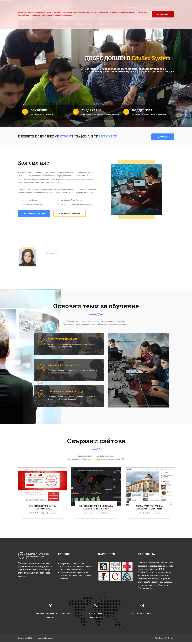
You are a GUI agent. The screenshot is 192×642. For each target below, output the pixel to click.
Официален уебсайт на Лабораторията (43, 507)
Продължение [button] (162, 14)
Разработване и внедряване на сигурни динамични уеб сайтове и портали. (75, 575)
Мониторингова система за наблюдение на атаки (96, 507)
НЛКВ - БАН (169, 638)
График (162, 136)
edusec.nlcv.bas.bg (45, 638)
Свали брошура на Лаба (34, 213)
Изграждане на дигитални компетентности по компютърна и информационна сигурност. (75, 566)
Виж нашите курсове (69, 213)
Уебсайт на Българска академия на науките (149, 507)
